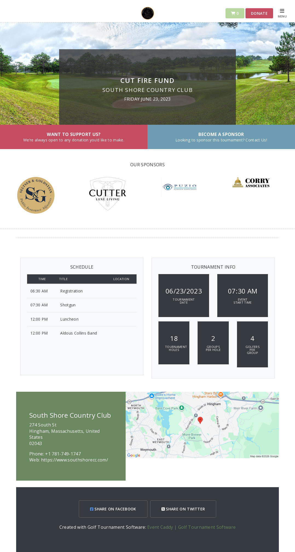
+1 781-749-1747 (63, 454)
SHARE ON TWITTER (183, 509)
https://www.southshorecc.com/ (74, 460)
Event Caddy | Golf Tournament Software (191, 527)
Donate (259, 13)
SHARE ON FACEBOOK (113, 509)
